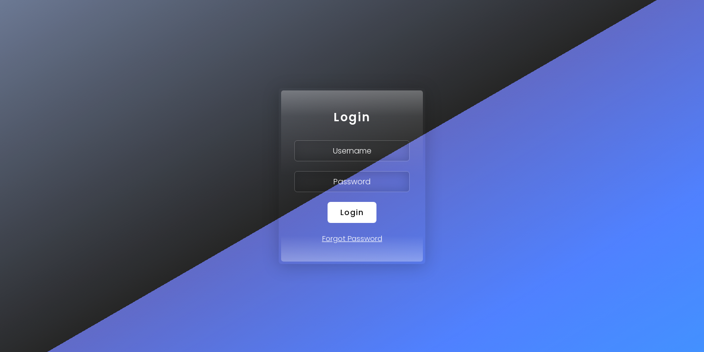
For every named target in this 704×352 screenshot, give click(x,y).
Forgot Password (352, 238)
